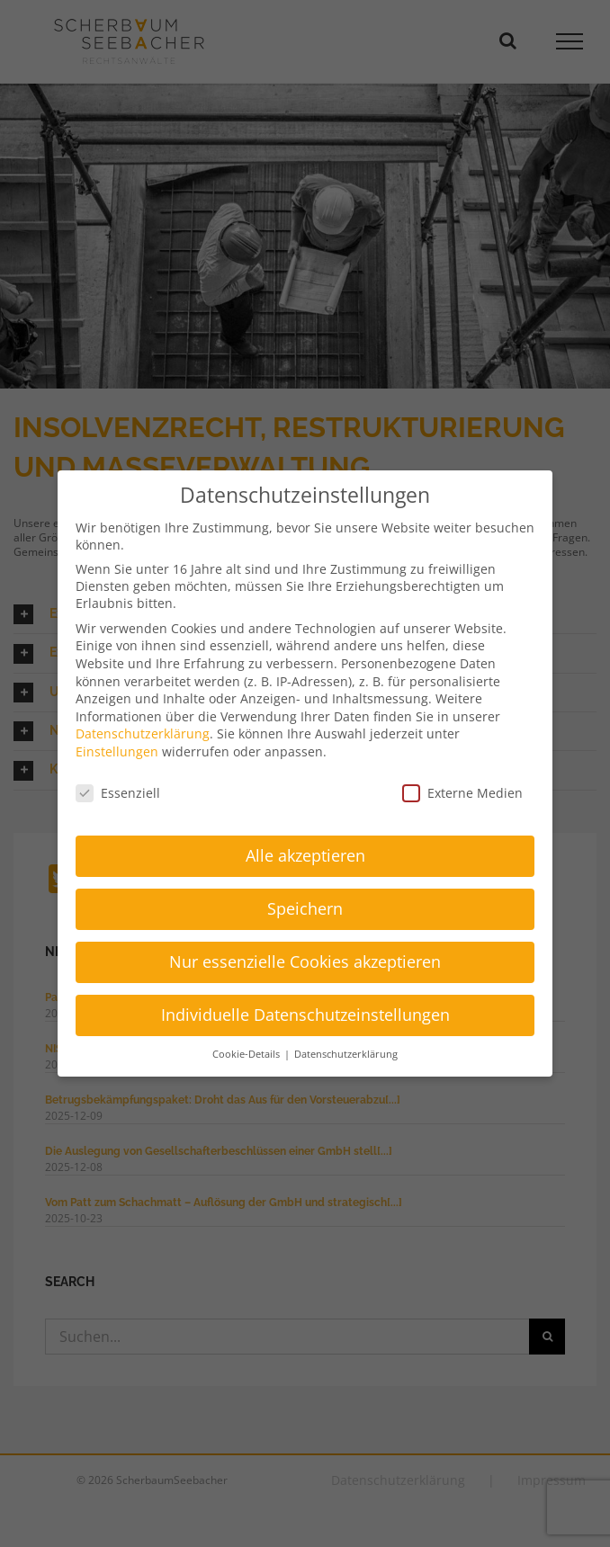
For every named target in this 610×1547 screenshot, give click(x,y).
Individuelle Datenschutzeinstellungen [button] (305, 1014)
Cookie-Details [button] (247, 1054)
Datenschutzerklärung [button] (346, 1054)
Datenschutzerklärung (143, 733)
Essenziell (118, 792)
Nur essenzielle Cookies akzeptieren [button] (305, 961)
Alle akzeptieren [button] (305, 855)
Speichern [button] (305, 908)
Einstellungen (117, 751)
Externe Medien (462, 792)
